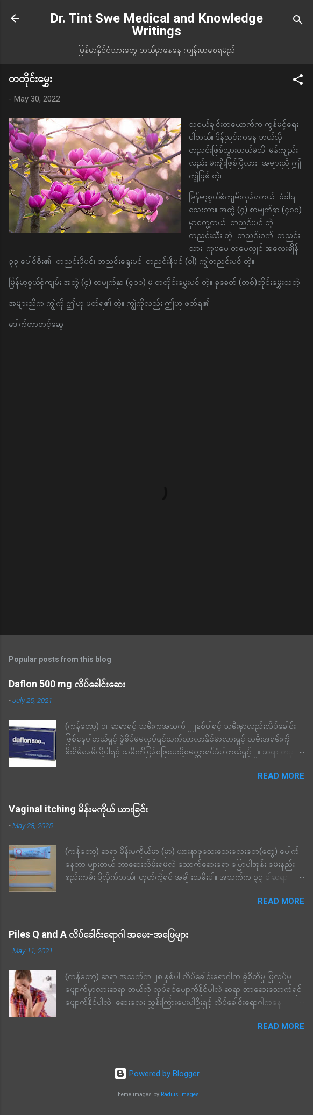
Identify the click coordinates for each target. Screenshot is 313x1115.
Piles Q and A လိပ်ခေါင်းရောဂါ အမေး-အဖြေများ (98, 934)
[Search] (297, 21)
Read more (281, 776)
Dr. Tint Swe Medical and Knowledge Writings (156, 25)
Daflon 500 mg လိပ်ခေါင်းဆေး (67, 683)
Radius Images (180, 1094)
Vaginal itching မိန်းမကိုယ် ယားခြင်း (78, 809)
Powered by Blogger (157, 1073)
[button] (297, 81)
